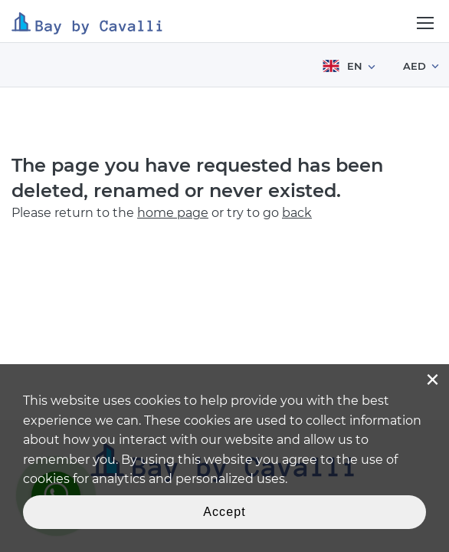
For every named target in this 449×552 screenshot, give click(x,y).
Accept (224, 511)
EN (342, 66)
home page (172, 212)
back (297, 212)
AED (414, 66)
